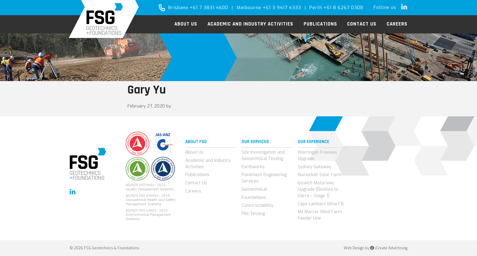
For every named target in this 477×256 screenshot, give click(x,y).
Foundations (254, 197)
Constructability (257, 205)
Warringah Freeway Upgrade (317, 155)
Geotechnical (254, 189)
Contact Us (196, 183)
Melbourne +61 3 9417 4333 (269, 8)
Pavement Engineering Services (264, 178)
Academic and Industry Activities (208, 164)
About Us (194, 152)
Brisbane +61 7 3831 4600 (198, 8)
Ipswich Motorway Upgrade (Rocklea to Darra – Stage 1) (318, 189)
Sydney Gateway (314, 167)
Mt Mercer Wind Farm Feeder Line (320, 215)
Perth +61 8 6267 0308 (336, 8)
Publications (197, 175)
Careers (193, 191)
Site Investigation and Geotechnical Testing (263, 155)
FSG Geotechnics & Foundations (104, 19)
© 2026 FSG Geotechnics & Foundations (104, 248)
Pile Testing (253, 214)
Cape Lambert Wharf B (321, 204)
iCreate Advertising (388, 248)
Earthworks (253, 167)
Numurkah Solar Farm (320, 175)
